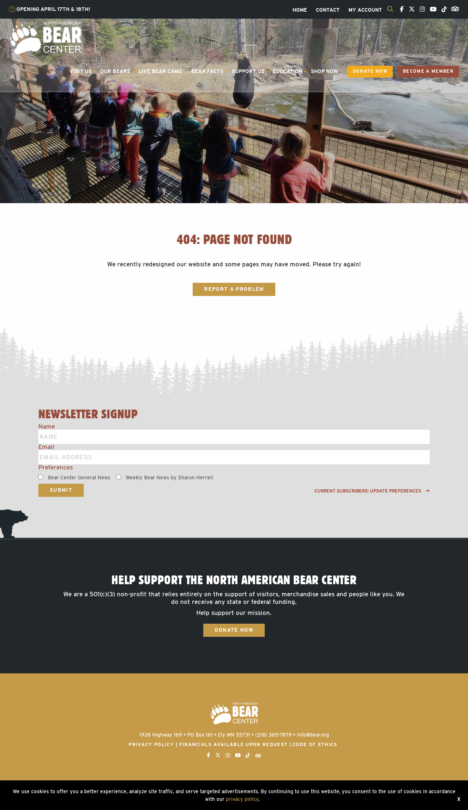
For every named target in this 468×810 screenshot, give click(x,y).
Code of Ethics (314, 744)
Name (46, 426)
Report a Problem (234, 289)
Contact (328, 10)
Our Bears (115, 71)
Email (46, 447)
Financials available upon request (233, 744)
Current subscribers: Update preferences (372, 491)
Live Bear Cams (160, 71)
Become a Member (428, 71)
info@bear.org (313, 735)
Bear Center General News (79, 477)
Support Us (248, 71)
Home (299, 10)
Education (287, 71)
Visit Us (80, 71)
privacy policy (242, 799)
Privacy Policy (151, 744)
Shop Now (324, 71)
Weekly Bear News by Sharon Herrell (169, 477)
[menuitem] (300, 10)
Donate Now (370, 71)
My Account (365, 10)
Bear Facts (207, 71)
